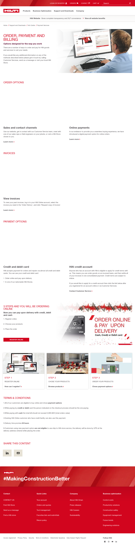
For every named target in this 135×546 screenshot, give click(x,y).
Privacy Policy (22, 538)
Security (31, 538)
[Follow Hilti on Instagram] (108, 541)
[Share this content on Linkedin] (7, 453)
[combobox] (117, 3)
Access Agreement (9, 538)
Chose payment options (102, 386)
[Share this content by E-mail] (18, 453)
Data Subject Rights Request (76, 538)
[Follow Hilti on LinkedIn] (116, 541)
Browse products (55, 386)
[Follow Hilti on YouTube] (112, 541)
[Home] (11, 11)
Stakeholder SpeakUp (57, 538)
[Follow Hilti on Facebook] (105, 541)
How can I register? (12, 386)
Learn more (8, 142)
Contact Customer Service (80, 291)
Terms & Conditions (42, 538)
